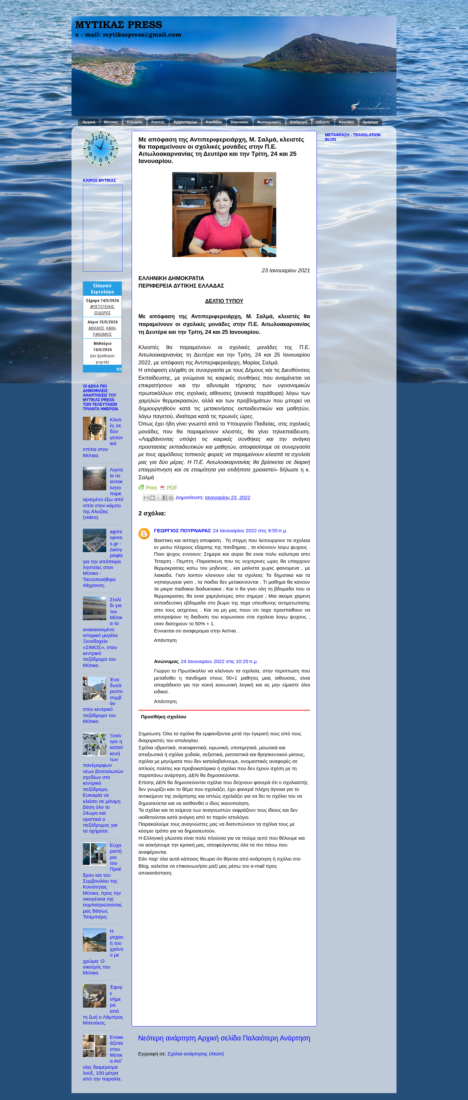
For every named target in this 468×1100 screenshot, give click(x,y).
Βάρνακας (239, 122)
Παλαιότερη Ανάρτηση (276, 1038)
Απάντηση (165, 640)
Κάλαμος (135, 122)
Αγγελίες (346, 122)
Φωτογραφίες (269, 122)
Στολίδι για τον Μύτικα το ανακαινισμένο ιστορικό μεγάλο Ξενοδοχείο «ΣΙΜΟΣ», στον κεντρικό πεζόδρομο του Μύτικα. (102, 632)
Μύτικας (111, 122)
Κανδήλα (214, 122)
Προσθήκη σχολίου (163, 716)
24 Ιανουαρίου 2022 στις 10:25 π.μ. (219, 661)
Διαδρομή (298, 122)
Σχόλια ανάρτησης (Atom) (195, 1053)
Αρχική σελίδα (219, 1038)
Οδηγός (323, 122)
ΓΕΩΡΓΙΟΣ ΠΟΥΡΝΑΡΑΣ (182, 530)
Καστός (158, 122)
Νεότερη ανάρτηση (167, 1038)
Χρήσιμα (370, 122)
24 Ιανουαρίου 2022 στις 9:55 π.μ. (250, 530)
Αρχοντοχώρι (185, 122)
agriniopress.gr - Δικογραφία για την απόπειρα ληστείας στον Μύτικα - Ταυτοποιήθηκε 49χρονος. (103, 558)
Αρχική (89, 122)
